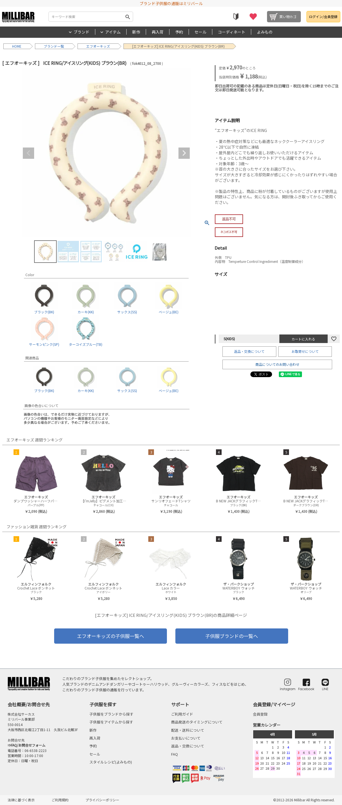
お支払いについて (185, 738)
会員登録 (260, 714)
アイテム (113, 32)
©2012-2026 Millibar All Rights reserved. (304, 799)
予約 (179, 32)
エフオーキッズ (98, 46)
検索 (127, 16)
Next (184, 153)
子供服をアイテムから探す (111, 722)
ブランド (81, 32)
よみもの (265, 32)
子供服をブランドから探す (111, 714)
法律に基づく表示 (21, 799)
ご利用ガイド (182, 714)
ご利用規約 (60, 799)
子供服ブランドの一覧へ (231, 635)
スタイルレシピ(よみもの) (110, 762)
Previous (28, 153)
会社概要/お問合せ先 (29, 704)
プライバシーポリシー (102, 799)
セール (200, 32)
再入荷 (158, 32)
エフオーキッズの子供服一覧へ (110, 635)
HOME (16, 46)
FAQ (174, 754)
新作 (136, 32)
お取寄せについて (305, 351)
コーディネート (231, 32)
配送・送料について (187, 730)
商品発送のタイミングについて (196, 722)
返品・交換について (249, 351)
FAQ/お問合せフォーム (28, 745)
